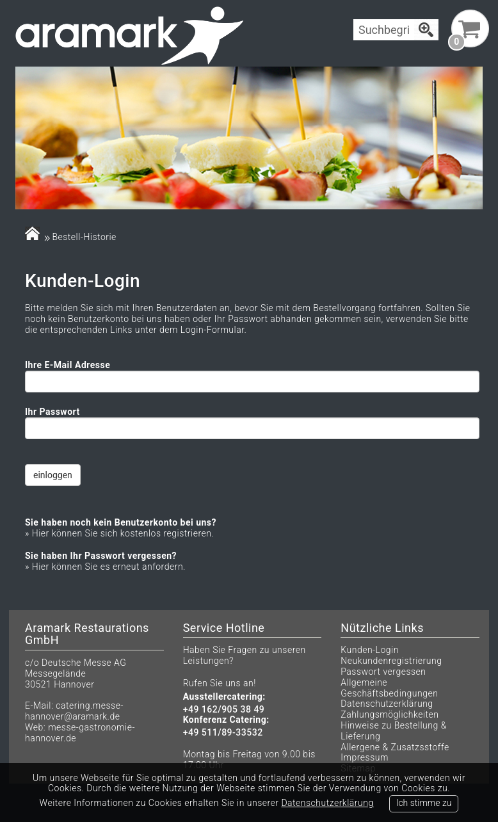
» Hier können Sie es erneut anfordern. (105, 566)
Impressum (365, 757)
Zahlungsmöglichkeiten (389, 714)
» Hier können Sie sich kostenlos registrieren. (119, 533)
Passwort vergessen (383, 671)
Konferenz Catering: (226, 720)
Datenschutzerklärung (387, 703)
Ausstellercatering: (224, 697)
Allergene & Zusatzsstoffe (395, 747)
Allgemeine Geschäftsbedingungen (389, 687)
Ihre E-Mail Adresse (67, 365)
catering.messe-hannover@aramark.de (74, 710)
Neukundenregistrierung (391, 661)
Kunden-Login (370, 650)
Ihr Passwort (52, 412)
